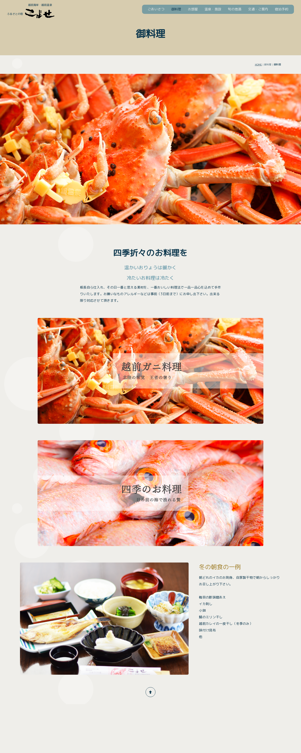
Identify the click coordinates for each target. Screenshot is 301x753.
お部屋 (193, 9)
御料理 (176, 9)
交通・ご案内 (258, 9)
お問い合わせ (254, 711)
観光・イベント (227, 711)
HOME (258, 64)
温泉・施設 (213, 9)
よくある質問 (200, 711)
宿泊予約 (281, 9)
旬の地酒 (234, 9)
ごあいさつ (156, 9)
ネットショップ (280, 711)
